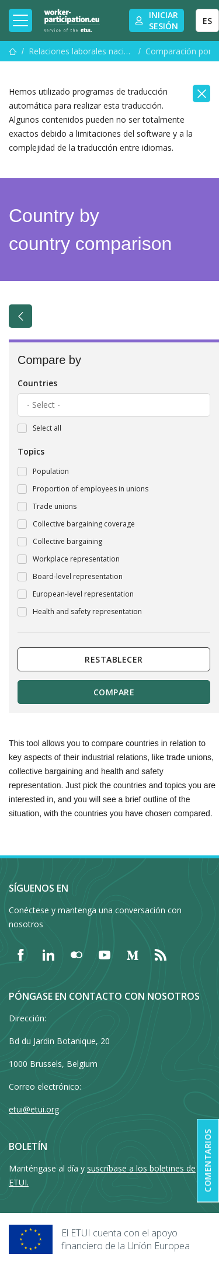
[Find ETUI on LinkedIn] (48, 954)
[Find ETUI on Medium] (132, 954)
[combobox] (114, 405)
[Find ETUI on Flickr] (76, 954)
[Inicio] (13, 51)
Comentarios (207, 1161)
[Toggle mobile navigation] (20, 20)
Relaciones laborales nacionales (81, 51)
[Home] (72, 20)
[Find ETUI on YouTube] (104, 954)
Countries (37, 383)
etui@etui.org (34, 1109)
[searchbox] (114, 405)
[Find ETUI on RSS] (160, 954)
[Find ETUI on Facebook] (20, 954)
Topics (31, 451)
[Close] (201, 93)
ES (207, 20)
